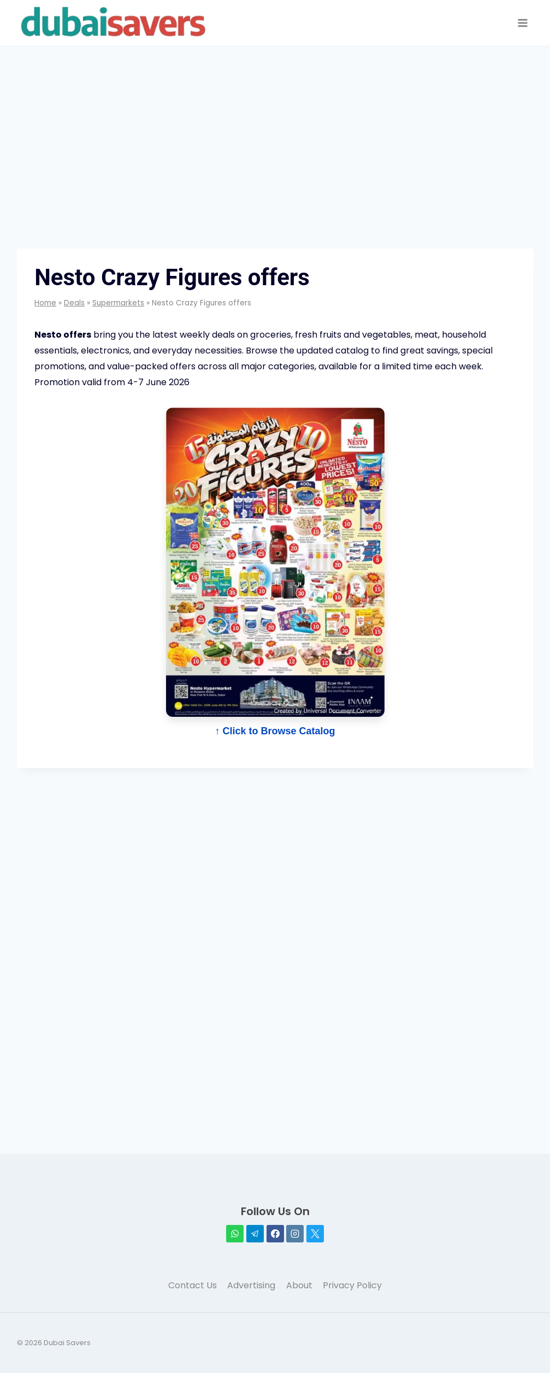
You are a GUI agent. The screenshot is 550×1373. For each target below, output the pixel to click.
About (299, 1285)
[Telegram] (255, 1233)
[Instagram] (295, 1233)
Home (45, 303)
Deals (74, 303)
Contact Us (192, 1285)
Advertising (251, 1285)
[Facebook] (275, 1233)
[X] (315, 1233)
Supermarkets (118, 303)
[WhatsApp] (235, 1233)
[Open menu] (523, 23)
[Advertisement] (275, 122)
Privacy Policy (352, 1285)
